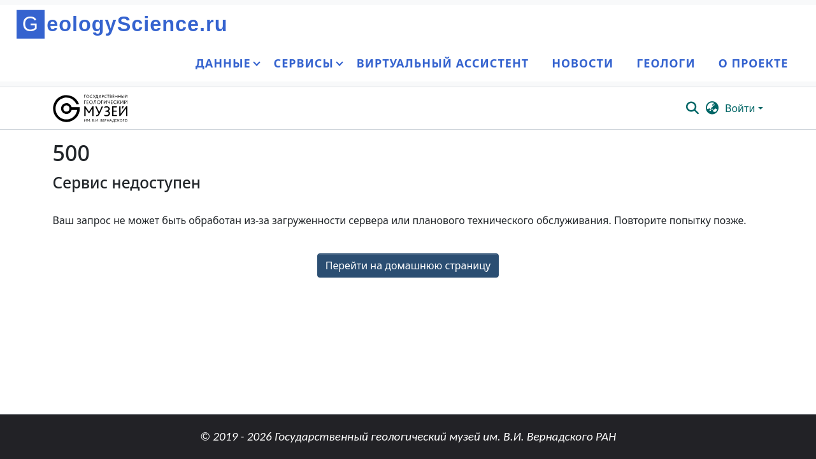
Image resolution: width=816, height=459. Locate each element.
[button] (91, 108)
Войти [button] (741, 108)
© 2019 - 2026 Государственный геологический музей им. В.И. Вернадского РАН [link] (408, 436)
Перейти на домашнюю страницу (408, 265)
